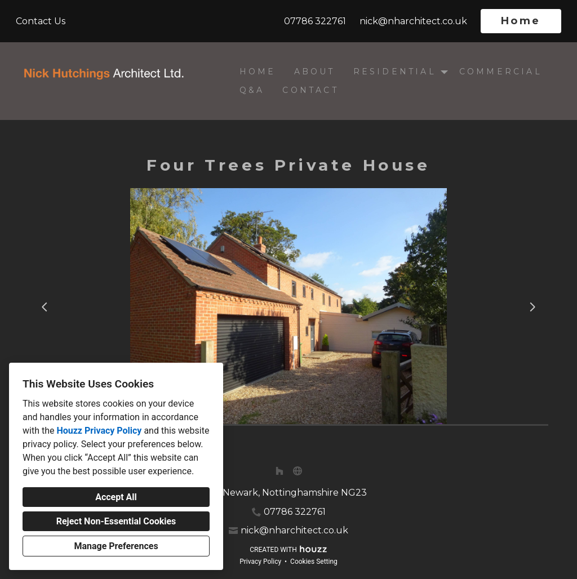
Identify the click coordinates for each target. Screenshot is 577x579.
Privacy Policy (260, 561)
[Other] (297, 471)
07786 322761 (315, 21)
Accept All (116, 497)
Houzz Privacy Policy (98, 430)
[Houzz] (279, 471)
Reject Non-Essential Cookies (116, 521)
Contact (310, 90)
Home (521, 21)
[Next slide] (532, 307)
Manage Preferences (116, 546)
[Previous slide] (44, 307)
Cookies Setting (314, 561)
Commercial (500, 71)
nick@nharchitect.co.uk (413, 21)
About (314, 71)
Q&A (252, 90)
